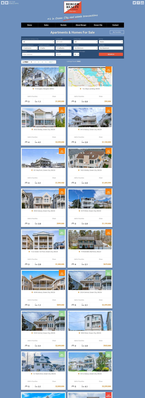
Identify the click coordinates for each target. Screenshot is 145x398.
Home (29, 25)
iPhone (2, 2)
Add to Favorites (30, 96)
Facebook (138, 2)
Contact (115, 25)
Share (45, 96)
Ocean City (98, 25)
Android (6, 2)
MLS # (57, 51)
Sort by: (101, 39)
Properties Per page (79, 51)
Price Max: (102, 45)
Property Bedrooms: (28, 45)
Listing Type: (77, 39)
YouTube (142, 2)
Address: (24, 51)
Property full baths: (44, 45)
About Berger (81, 25)
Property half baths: (61, 45)
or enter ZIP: (59, 39)
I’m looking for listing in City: (30, 39)
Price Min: (76, 45)
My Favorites (117, 32)
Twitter (134, 2)
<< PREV (25, 62)
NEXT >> (52, 62)
